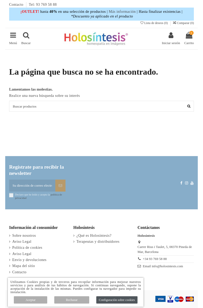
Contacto (17, 5)
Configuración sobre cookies (117, 300)
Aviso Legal (21, 242)
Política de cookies (27, 248)
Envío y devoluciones (29, 260)
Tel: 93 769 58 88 (43, 5)
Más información (122, 12)
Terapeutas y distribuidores (98, 242)
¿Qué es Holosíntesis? (93, 236)
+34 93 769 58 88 (155, 259)
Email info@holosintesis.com (163, 266)
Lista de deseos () (154, 23)
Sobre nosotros (24, 236)
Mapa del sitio (23, 266)
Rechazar (72, 300)
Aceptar (30, 300)
